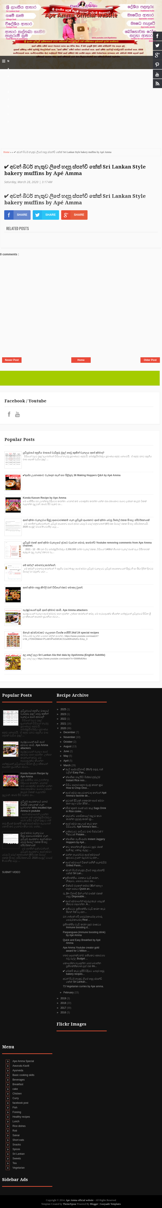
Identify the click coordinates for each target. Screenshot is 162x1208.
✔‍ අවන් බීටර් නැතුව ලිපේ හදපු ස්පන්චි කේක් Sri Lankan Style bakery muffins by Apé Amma (75, 170)
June (66, 751)
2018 (64, 1003)
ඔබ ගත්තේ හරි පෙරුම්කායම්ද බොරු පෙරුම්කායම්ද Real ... (83, 918)
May (66, 755)
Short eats (18, 1139)
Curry (15, 1098)
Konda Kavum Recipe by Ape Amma (44, 497)
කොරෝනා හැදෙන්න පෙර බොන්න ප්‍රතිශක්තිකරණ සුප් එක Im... (82, 965)
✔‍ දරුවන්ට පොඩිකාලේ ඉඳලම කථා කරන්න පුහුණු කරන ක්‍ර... (82, 817)
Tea (14, 1163)
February (68, 992)
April (66, 760)
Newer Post (12, 360)
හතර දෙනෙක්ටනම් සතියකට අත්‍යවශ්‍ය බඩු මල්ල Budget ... (84, 957)
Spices (16, 1149)
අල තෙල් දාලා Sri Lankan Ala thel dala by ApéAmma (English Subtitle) (64, 655)
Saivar (16, 1135)
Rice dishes (19, 1126)
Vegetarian (18, 1167)
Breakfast (17, 1084)
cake (15, 1088)
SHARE (15, 215)
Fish (14, 1107)
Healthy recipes (21, 1116)
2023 (64, 714)
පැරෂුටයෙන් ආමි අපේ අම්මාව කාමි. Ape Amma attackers (55, 610)
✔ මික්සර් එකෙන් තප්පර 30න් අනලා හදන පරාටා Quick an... (83, 887)
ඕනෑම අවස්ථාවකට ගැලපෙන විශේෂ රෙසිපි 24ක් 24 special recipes (61, 632)
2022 (64, 718)
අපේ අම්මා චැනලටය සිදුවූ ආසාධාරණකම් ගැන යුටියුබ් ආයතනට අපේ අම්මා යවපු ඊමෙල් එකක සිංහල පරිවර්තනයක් (86, 520)
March (67, 765)
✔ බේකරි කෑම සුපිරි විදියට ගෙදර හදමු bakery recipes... (83, 972)
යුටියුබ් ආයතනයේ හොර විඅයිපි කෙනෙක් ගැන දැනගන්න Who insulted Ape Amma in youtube (36, 806)
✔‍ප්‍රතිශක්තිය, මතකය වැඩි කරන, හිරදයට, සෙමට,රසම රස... (81, 879)
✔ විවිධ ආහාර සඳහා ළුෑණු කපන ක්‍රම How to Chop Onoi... (83, 786)
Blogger (94, 1204)
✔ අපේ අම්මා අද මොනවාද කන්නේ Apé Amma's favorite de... (84, 794)
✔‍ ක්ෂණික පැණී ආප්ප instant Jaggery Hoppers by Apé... (84, 841)
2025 (64, 709)
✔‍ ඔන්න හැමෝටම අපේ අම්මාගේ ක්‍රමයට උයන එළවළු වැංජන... (81, 856)
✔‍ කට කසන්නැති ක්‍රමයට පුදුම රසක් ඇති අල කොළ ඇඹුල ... (83, 848)
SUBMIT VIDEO (11, 872)
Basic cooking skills (23, 1075)
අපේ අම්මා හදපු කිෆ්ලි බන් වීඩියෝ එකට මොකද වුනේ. (53, 587)
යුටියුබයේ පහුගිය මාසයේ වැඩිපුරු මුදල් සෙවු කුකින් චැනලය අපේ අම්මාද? (63, 452)
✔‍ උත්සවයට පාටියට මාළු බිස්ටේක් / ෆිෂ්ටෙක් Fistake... (83, 833)
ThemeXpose (70, 1204)
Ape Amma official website (81, 15)
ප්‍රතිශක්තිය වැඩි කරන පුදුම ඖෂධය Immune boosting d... (82, 926)
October (68, 741)
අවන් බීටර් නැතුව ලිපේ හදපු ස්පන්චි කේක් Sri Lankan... (82, 980)
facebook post (20, 1102)
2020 (64, 728)
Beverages (18, 1079)
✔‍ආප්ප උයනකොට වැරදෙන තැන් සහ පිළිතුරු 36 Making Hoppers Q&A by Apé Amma (71, 475)
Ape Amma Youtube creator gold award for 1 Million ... (81, 949)
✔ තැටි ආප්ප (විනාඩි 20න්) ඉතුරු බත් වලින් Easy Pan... (83, 771)
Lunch (15, 1121)
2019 (64, 998)
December (69, 732)
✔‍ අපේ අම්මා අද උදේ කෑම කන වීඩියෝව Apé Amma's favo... (81, 825)
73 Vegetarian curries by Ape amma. (83, 986)
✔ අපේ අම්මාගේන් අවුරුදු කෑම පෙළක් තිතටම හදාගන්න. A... (84, 903)
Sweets (16, 1158)
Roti (14, 1130)
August (67, 746)
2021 (64, 723)
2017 (64, 1007)
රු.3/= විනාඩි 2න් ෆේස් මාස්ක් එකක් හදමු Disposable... (83, 895)
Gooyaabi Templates (110, 1204)
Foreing (16, 1112)
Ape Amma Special (23, 1061)
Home (6, 152)
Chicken (17, 1093)
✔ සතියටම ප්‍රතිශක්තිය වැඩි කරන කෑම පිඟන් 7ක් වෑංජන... (84, 910)
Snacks (16, 1144)
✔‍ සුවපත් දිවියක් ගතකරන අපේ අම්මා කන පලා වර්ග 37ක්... (83, 802)
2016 (64, 1012)
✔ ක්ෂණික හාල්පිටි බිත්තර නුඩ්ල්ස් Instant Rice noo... (81, 779)
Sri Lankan (18, 1153)
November (69, 737)
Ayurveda (17, 1070)
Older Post (150, 360)
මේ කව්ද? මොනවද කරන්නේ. (39, 565)
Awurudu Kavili (20, 1065)
